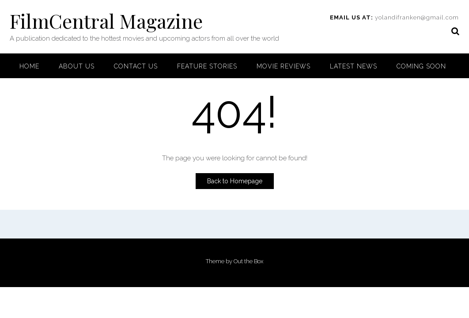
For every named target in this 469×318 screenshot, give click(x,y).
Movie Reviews (283, 66)
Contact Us (136, 66)
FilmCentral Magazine (106, 21)
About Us (77, 66)
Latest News (353, 66)
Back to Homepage (234, 181)
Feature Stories (207, 66)
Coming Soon (421, 66)
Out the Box (248, 261)
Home (29, 66)
